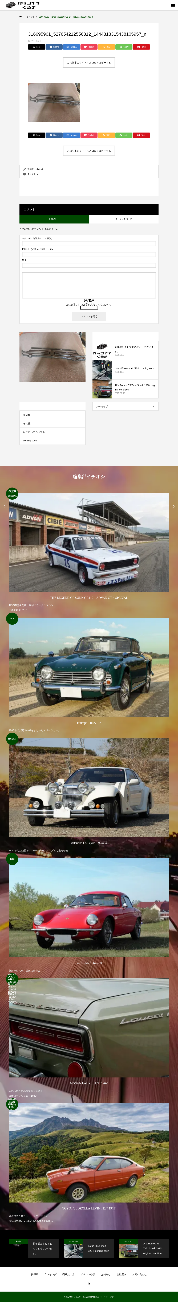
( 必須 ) (37, 238)
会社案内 (121, 1274)
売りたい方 (68, 1274)
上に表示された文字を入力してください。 (89, 304)
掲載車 (34, 1274)
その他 (26, 423)
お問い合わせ (139, 1274)
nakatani (39, 169)
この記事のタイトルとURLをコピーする (89, 62)
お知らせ (106, 1274)
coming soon (30, 440)
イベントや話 (87, 1274)
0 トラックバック (124, 219)
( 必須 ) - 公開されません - (38, 249)
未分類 (26, 415)
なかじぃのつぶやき (34, 432)
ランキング (50, 1274)
